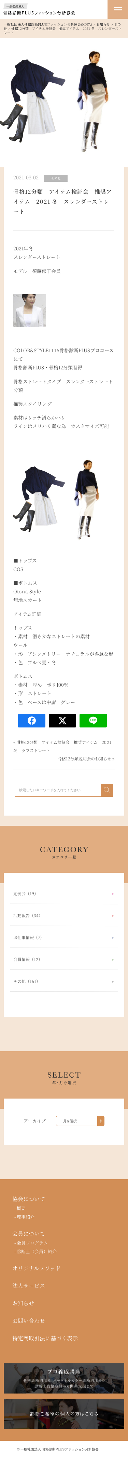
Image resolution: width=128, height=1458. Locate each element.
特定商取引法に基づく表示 (45, 1338)
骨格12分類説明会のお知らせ (85, 758)
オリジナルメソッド (36, 1268)
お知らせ (23, 1303)
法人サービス (28, 1286)
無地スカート (27, 600)
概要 (21, 1208)
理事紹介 (26, 1216)
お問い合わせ (28, 1321)
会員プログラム (32, 1243)
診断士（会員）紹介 (37, 1251)
